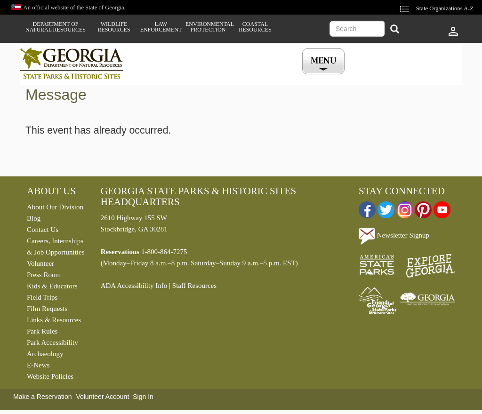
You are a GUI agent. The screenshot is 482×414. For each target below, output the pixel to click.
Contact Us (42, 229)
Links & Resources (54, 320)
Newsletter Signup (394, 235)
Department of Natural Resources (55, 26)
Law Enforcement (161, 26)
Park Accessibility (52, 342)
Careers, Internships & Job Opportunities (56, 246)
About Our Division (55, 207)
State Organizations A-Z (445, 8)
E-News (38, 365)
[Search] (395, 30)
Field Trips (42, 297)
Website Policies (50, 376)
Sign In (143, 396)
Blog (33, 218)
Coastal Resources (255, 26)
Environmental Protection (208, 26)
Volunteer (40, 263)
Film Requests (47, 308)
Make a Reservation (42, 396)
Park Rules (42, 331)
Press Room (44, 275)
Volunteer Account (102, 396)
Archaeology (45, 354)
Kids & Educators (52, 286)
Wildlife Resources (113, 26)
